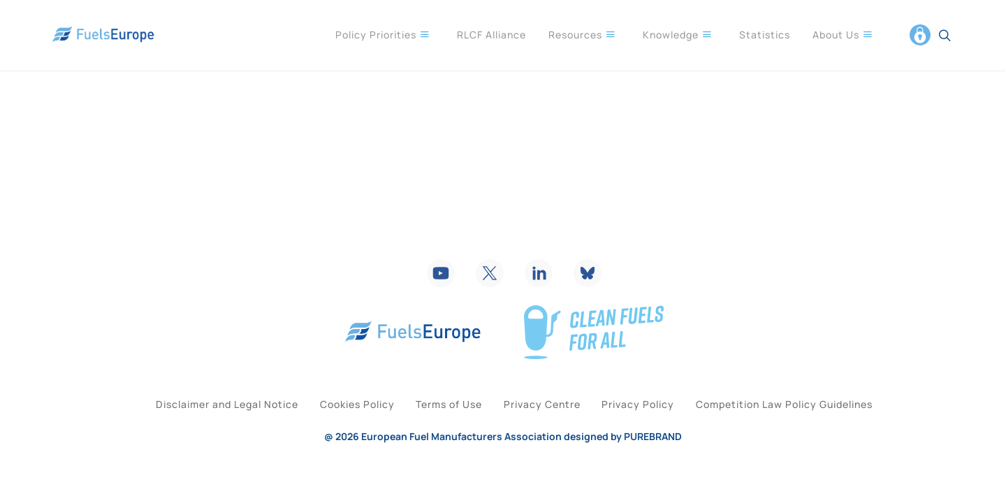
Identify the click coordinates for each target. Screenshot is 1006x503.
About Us (842, 34)
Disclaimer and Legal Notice (193, 427)
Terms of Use (442, 427)
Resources (582, 34)
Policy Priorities (382, 34)
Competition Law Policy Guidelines (818, 427)
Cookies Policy (337, 427)
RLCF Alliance (491, 34)
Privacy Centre (549, 427)
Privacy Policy (658, 427)
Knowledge (678, 34)
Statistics (764, 34)
